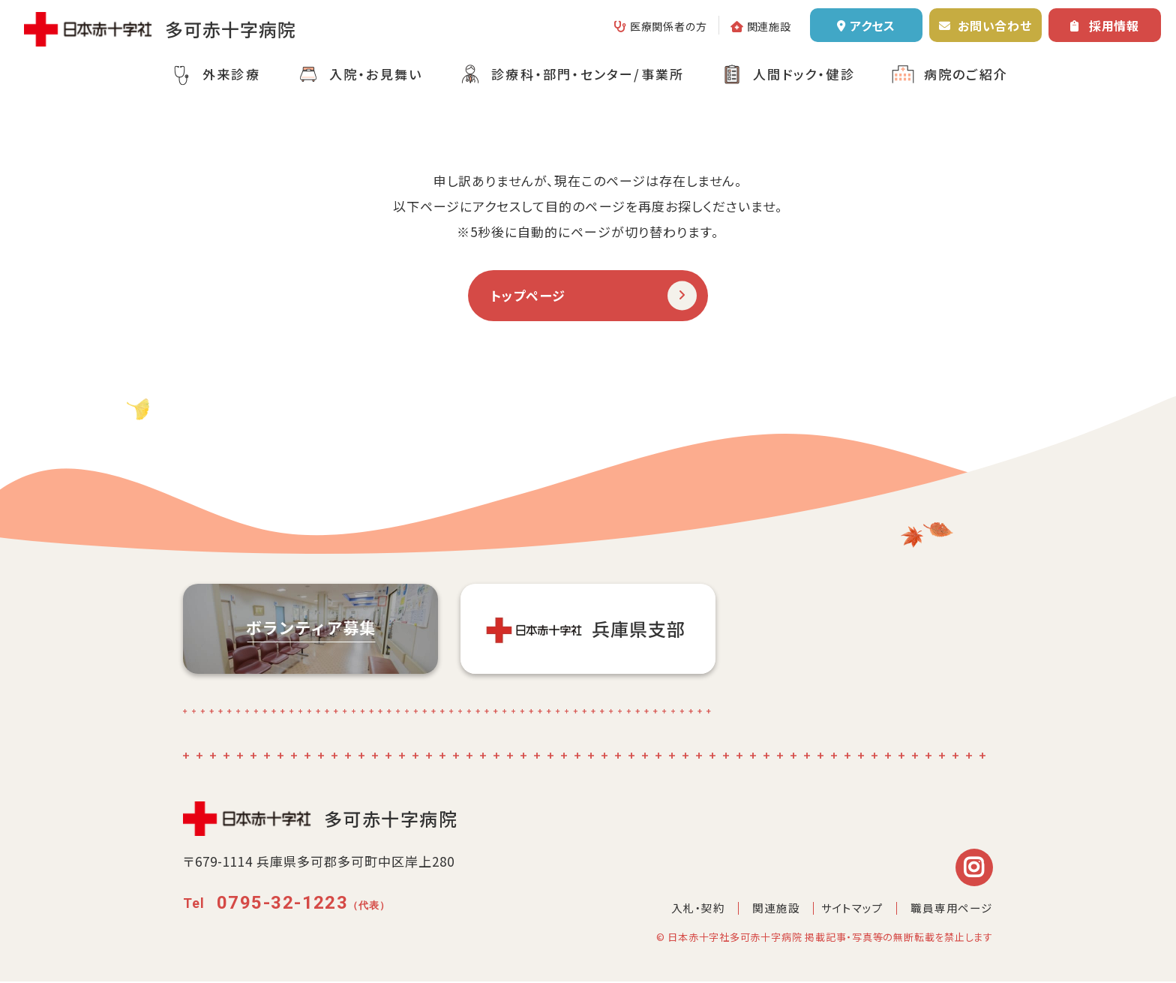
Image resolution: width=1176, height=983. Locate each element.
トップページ (530, 295)
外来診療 (231, 74)
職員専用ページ (951, 909)
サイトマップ (851, 909)
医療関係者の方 (668, 26)
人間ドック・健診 (804, 74)
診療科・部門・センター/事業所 (587, 74)
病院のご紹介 (966, 74)
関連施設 (769, 26)
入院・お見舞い (375, 74)
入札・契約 (697, 909)
